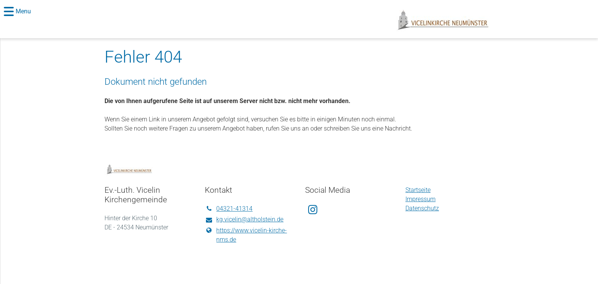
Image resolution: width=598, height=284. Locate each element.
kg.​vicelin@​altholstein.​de (244, 220)
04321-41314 (228, 208)
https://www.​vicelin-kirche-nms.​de (246, 235)
